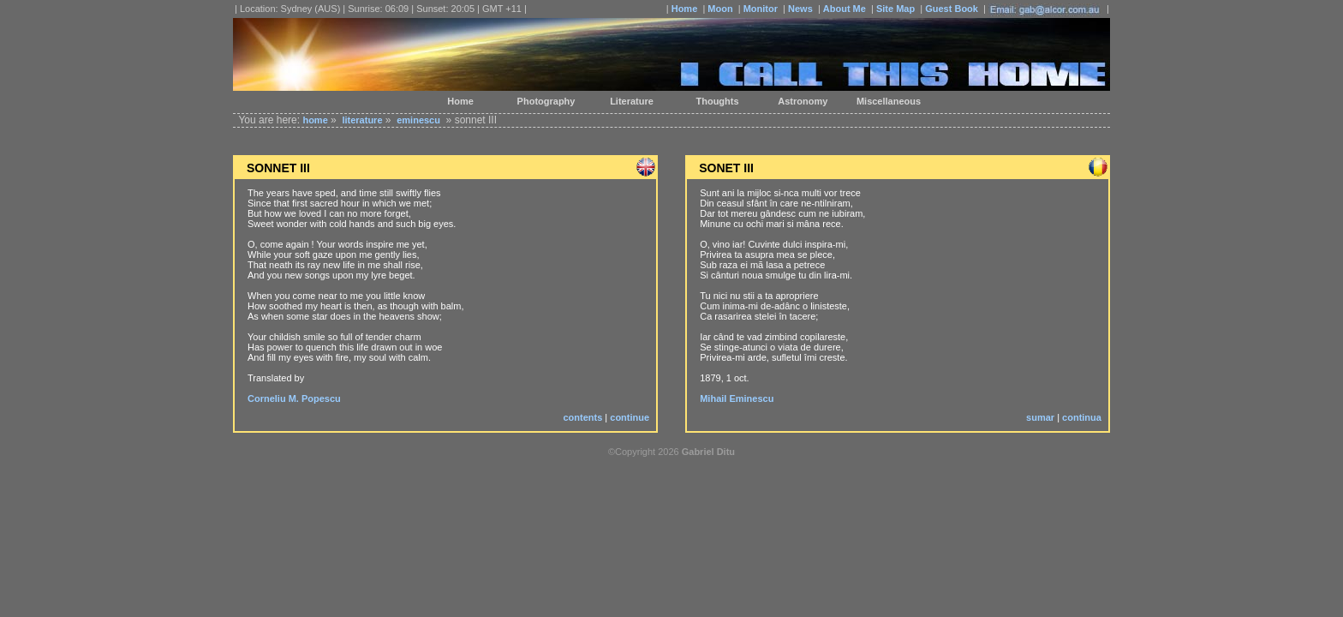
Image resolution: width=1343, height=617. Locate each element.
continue (629, 417)
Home (685, 8)
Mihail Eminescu (736, 398)
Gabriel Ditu (708, 451)
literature (362, 120)
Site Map (895, 8)
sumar (1040, 417)
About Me (844, 8)
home (314, 120)
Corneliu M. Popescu (294, 398)
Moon (719, 8)
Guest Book (951, 8)
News (800, 8)
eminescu (418, 120)
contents (582, 417)
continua (1081, 417)
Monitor (760, 8)
